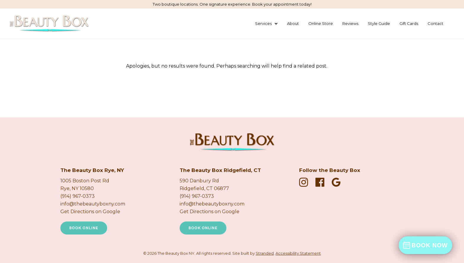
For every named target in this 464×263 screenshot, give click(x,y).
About (293, 23)
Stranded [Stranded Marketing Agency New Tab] (265, 253)
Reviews (350, 23)
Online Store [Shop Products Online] (320, 23)
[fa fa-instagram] (305, 182)
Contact (435, 23)
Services (263, 23)
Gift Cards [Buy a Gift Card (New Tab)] (408, 23)
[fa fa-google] (336, 182)
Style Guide (379, 23)
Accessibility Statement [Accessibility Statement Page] (298, 253)
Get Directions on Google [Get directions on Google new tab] (90, 211)
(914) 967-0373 (77, 196)
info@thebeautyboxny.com (92, 204)
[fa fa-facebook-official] (321, 182)
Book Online (83, 228)
